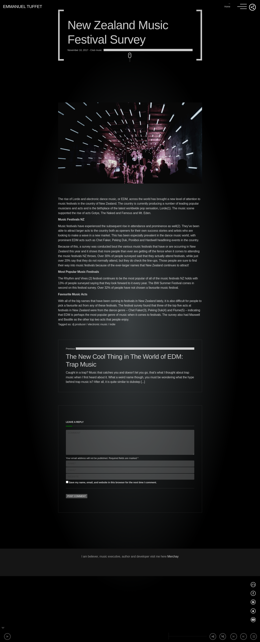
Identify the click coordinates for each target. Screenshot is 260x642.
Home (227, 6)
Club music (96, 331)
